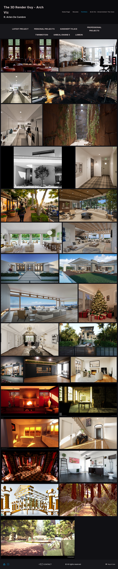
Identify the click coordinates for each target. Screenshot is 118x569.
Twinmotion (41, 35)
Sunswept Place (68, 29)
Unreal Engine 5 (62, 35)
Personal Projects (44, 29)
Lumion (79, 35)
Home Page (66, 12)
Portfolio (84, 12)
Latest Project (20, 29)
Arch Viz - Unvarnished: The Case (102, 12)
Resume (75, 12)
